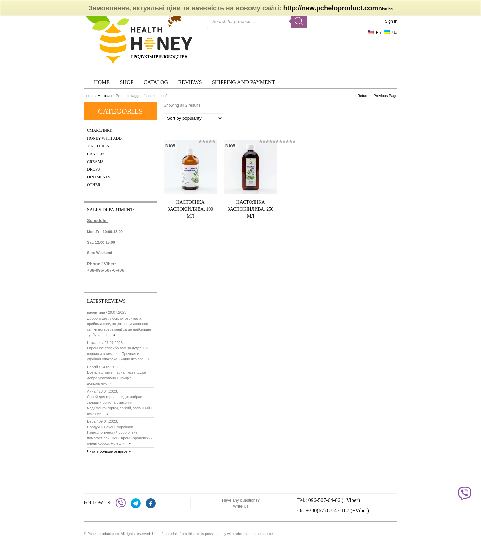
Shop (126, 82)
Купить (199, 228)
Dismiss (386, 9)
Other (93, 185)
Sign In (391, 21)
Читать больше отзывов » (109, 451)
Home (102, 82)
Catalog (156, 82)
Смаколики (100, 130)
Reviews (190, 82)
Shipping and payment (243, 82)
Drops (93, 169)
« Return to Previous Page (375, 95)
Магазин (105, 96)
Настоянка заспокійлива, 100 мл (190, 209)
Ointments (98, 177)
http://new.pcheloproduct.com (330, 8)
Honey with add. (105, 138)
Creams (95, 162)
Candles (96, 154)
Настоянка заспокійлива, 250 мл (250, 209)
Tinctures (98, 146)
